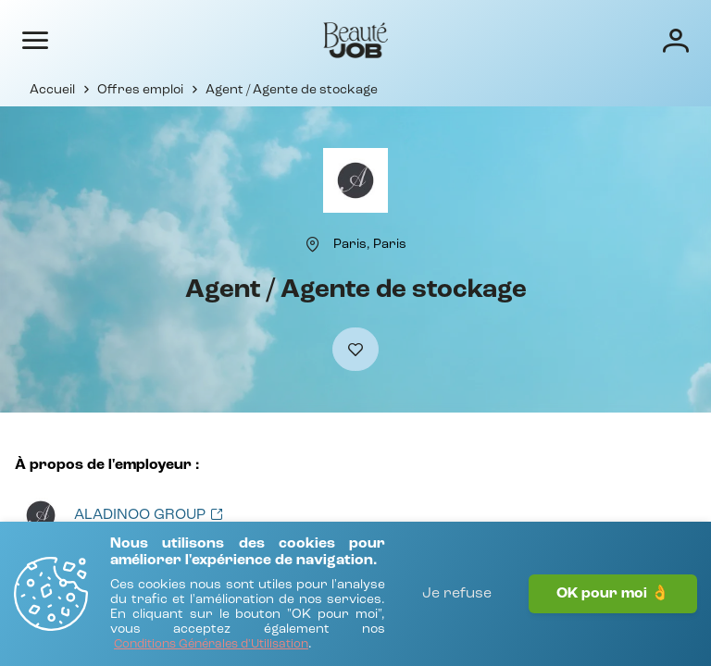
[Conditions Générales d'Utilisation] (211, 645)
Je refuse (457, 593)
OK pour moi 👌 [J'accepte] (612, 593)
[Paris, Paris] (369, 244)
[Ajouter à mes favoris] (355, 349)
